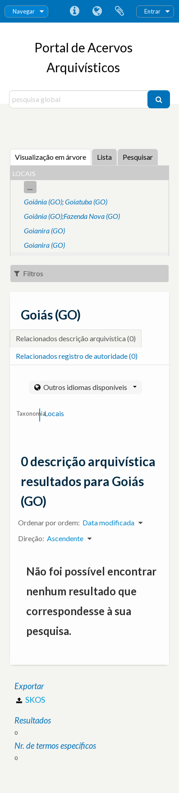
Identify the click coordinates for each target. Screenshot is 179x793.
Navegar (24, 11)
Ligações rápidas (74, 11)
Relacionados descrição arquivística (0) (76, 338)
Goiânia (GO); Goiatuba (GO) (65, 201)
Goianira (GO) (44, 230)
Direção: (31, 538)
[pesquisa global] (79, 99)
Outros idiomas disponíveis (89, 387)
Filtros (28, 273)
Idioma (97, 11)
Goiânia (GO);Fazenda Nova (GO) (72, 216)
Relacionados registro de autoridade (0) (77, 356)
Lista (104, 157)
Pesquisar (138, 157)
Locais (54, 413)
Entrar (152, 11)
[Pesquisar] (158, 99)
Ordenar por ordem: (49, 522)
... (30, 187)
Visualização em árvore (50, 157)
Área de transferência (119, 11)
